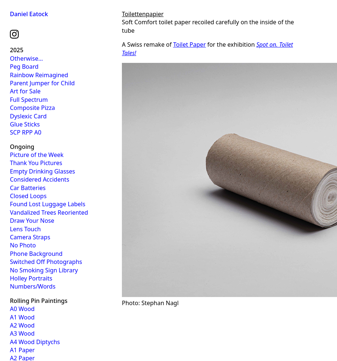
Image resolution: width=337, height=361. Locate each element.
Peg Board (24, 66)
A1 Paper (22, 350)
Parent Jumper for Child (42, 83)
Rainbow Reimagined (39, 75)
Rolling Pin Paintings (39, 301)
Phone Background (36, 254)
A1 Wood (22, 317)
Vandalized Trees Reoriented (49, 212)
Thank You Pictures (36, 163)
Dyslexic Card (28, 116)
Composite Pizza (32, 108)
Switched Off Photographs (46, 262)
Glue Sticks (25, 124)
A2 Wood (22, 325)
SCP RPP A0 (25, 132)
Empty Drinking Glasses (42, 171)
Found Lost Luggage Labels (47, 204)
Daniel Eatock (29, 14)
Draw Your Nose (32, 221)
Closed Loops (28, 196)
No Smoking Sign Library (44, 270)
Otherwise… (26, 58)
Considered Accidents (39, 179)
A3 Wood (22, 333)
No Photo (23, 245)
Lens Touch (25, 229)
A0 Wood (22, 309)
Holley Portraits (31, 278)
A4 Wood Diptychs (35, 342)
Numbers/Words (32, 286)
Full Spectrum (29, 100)
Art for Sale (25, 91)
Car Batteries (28, 188)
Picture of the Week (37, 155)
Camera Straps (30, 237)
